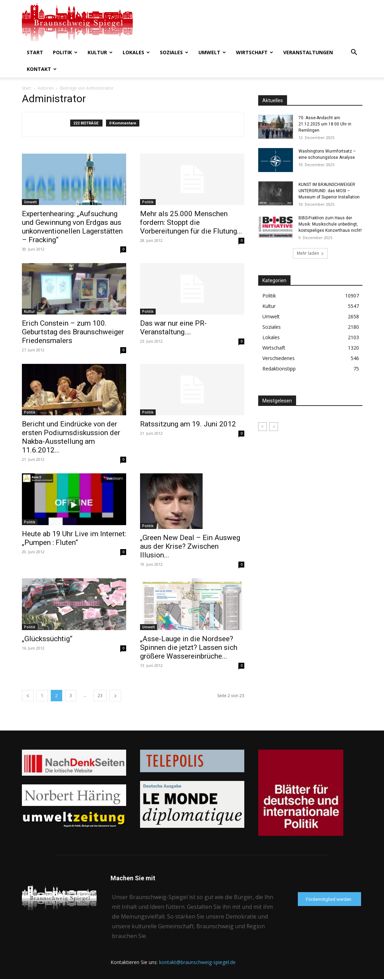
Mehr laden (310, 253)
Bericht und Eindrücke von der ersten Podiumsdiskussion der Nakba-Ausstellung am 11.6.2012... (71, 437)
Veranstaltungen (308, 52)
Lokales (136, 52)
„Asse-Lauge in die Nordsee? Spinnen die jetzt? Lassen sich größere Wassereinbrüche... (188, 647)
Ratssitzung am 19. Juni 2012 (188, 424)
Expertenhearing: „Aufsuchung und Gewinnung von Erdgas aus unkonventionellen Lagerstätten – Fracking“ (72, 227)
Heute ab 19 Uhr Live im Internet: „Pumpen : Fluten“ (74, 538)
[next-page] (115, 695)
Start (35, 52)
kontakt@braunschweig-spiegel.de (197, 962)
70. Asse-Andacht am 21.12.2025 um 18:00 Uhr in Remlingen (325, 124)
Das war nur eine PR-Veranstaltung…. (173, 327)
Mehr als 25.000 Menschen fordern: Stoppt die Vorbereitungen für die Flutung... (191, 222)
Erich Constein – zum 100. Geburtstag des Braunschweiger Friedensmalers (73, 332)
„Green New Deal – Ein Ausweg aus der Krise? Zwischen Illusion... (190, 546)
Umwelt (212, 52)
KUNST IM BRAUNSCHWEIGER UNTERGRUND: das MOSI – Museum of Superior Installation (329, 190)
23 (100, 696)
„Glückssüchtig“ (47, 639)
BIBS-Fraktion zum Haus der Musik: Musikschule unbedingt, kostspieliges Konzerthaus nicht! (330, 224)
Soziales (174, 52)
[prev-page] (28, 695)
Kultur (100, 52)
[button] (354, 53)
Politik (65, 52)
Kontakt (42, 69)
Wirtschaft (254, 52)
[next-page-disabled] (273, 426)
